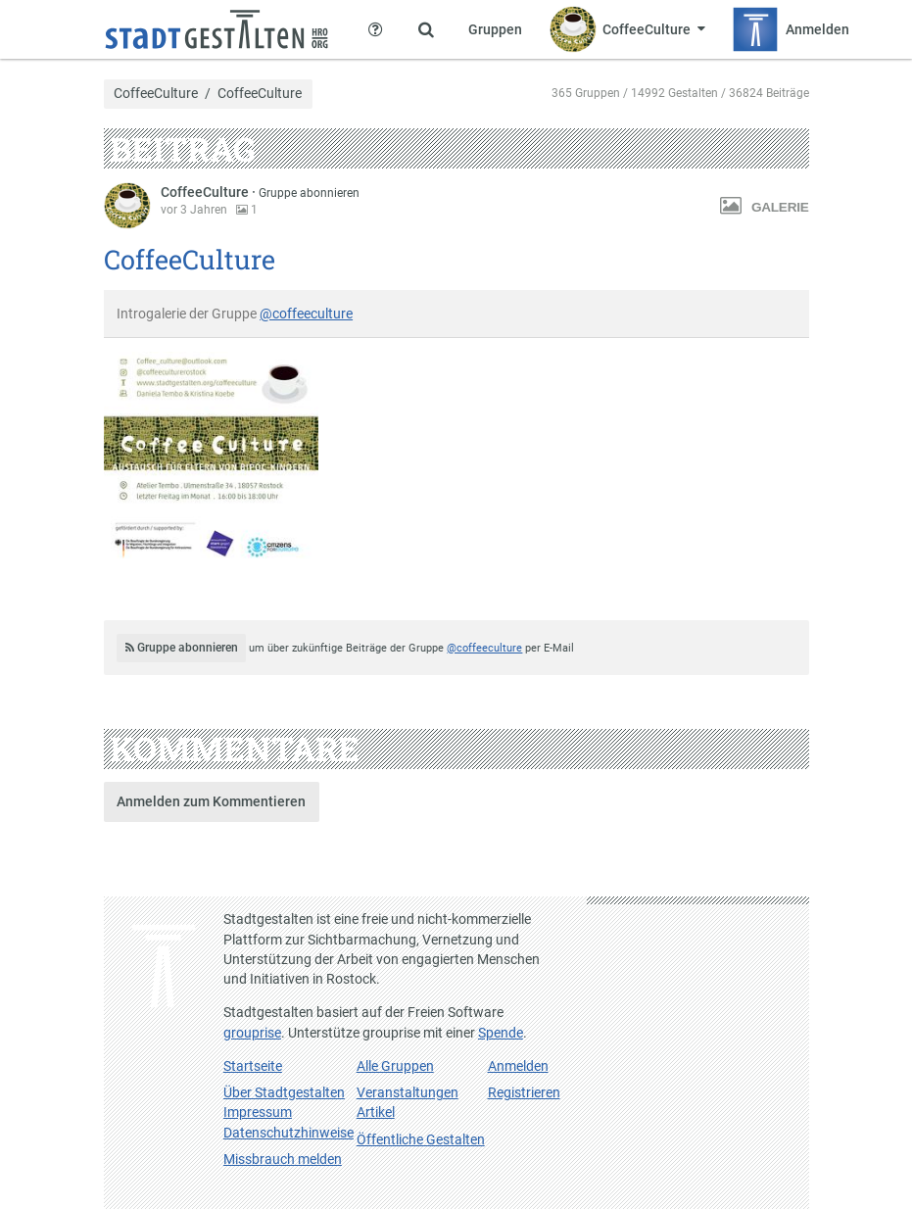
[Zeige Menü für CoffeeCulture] (627, 29)
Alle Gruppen (395, 1066)
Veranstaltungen (407, 1092)
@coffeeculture (306, 313)
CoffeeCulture (156, 94)
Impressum (257, 1112)
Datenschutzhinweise (288, 1132)
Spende (500, 1032)
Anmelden (518, 1066)
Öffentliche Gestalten (421, 1139)
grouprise (252, 1032)
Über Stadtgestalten (284, 1092)
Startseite (252, 1066)
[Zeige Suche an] (426, 29)
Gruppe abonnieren (309, 193)
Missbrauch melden (282, 1159)
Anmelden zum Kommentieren (211, 801)
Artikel (376, 1112)
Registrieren (524, 1092)
